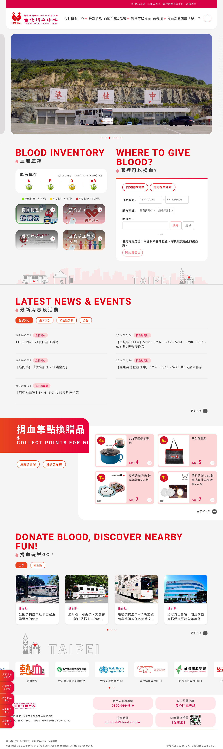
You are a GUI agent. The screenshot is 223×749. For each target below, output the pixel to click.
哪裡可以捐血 (141, 18)
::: (132, 4)
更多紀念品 (204, 511)
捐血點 (38, 565)
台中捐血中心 (7, 710)
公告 (85, 320)
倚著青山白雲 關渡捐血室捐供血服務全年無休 (185, 617)
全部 (21, 565)
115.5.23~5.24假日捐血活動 (37, 342)
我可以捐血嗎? (7, 675)
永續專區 (191, 3)
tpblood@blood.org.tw (123, 722)
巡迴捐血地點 (162, 187)
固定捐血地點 (135, 187)
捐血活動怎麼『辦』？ (184, 18)
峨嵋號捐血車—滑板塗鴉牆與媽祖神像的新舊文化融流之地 (136, 617)
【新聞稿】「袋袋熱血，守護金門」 (42, 367)
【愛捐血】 (178, 722)
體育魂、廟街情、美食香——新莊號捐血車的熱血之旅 (86, 617)
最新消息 (95, 18)
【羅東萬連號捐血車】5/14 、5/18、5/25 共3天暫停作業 (159, 367)
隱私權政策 (12, 741)
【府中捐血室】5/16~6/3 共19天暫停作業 (47, 392)
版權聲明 (53, 741)
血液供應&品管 (115, 18)
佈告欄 (158, 18)
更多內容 (195, 410)
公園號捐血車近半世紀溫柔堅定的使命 (37, 617)
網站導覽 (140, 3)
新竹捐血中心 (7, 699)
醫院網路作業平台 (173, 3)
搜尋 (176, 225)
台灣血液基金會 (7, 687)
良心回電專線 (185, 706)
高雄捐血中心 (7, 722)
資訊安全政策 (39, 741)
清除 (188, 225)
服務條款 (25, 741)
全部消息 (24, 320)
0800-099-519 (123, 705)
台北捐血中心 (74, 18)
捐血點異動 (66, 320)
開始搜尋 (131, 252)
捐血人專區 (154, 3)
